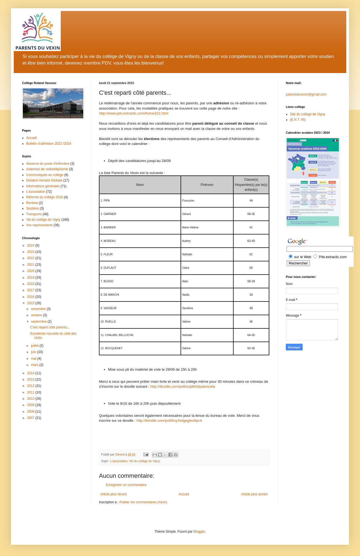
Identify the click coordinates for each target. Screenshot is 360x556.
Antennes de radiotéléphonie (47, 169)
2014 (31, 373)
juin (34, 352)
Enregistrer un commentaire (126, 485)
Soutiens (32, 208)
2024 (31, 245)
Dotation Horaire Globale (44, 180)
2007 (31, 418)
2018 (31, 284)
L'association (119, 461)
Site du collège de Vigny (307, 114)
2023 (31, 252)
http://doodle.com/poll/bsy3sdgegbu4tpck (169, 420)
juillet (35, 346)
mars (35, 365)
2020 (31, 271)
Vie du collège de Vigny (144, 461)
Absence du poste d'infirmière (48, 164)
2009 (31, 405)
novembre (39, 309)
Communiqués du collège (44, 175)
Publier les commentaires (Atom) (143, 502)
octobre (37, 315)
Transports (34, 214)
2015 (31, 303)
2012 (31, 386)
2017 (31, 290)
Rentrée (32, 203)
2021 (31, 265)
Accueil (184, 494)
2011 (31, 392)
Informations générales (43, 186)
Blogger (199, 531)
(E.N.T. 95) (298, 120)
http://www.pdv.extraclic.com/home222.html (133, 113)
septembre (39, 321)
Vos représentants (39, 225)
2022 (31, 258)
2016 (31, 297)
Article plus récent (113, 494)
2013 (31, 379)
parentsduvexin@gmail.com (306, 94)
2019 (31, 278)
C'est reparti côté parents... (50, 327)
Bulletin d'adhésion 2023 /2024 (48, 144)
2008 (31, 411)
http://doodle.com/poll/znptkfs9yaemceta (182, 386)
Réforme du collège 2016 (44, 197)
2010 (31, 399)
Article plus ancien (254, 494)
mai (34, 359)
